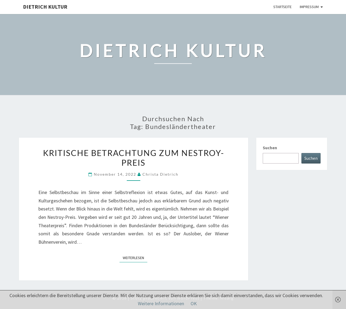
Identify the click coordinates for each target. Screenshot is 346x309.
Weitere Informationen (161, 303)
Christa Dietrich (160, 174)
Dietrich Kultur (45, 6)
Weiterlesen (135, 257)
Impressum (309, 6)
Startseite (282, 6)
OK (194, 303)
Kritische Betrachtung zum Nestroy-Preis (133, 157)
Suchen (270, 147)
